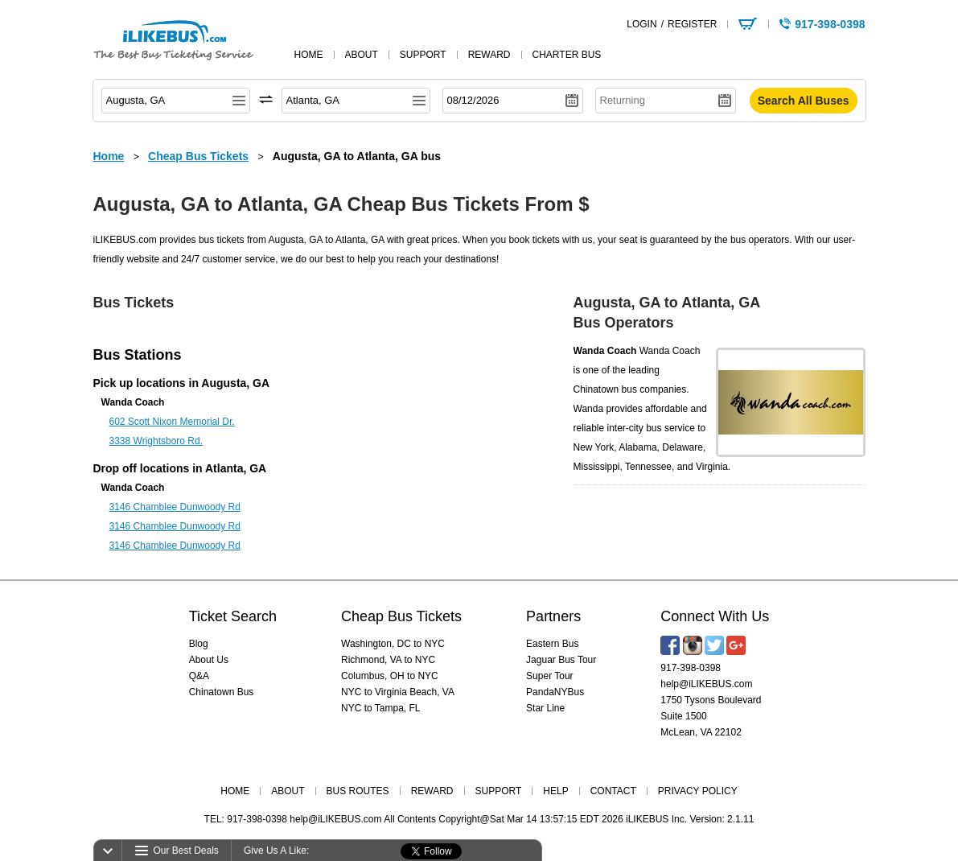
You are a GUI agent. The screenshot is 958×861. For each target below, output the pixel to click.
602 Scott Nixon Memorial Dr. (172, 421)
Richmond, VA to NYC (388, 659)
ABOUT (287, 791)
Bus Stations (137, 355)
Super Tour (549, 676)
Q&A (199, 676)
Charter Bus (567, 54)
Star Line (545, 708)
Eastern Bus (552, 643)
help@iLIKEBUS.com (706, 684)
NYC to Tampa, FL (380, 708)
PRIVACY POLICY (698, 791)
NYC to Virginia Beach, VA (397, 692)
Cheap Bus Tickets (401, 616)
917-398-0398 (690, 668)
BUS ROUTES (358, 791)
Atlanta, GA (235, 468)
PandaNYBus (555, 692)
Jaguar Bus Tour (561, 659)
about (361, 54)
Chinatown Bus (221, 692)
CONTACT (613, 791)
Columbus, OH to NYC (389, 676)
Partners (553, 616)
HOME (234, 791)
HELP (555, 791)
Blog (198, 643)
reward (489, 54)
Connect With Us (714, 616)
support (423, 54)
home (308, 54)
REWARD (432, 791)
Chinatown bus (605, 389)
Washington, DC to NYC (393, 643)
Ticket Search (233, 616)
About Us (208, 659)
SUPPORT (498, 791)
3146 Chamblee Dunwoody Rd (175, 507)
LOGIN (641, 24)
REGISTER (692, 24)
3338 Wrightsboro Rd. (156, 441)
